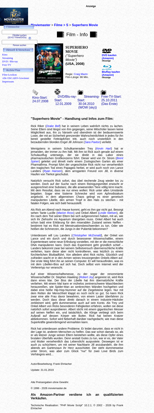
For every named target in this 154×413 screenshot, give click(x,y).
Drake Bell (53, 126)
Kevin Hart (103, 148)
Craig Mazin (81, 74)
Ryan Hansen (53, 171)
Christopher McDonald (86, 235)
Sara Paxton (92, 142)
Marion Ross (65, 212)
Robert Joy (86, 277)
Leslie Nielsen (108, 212)
